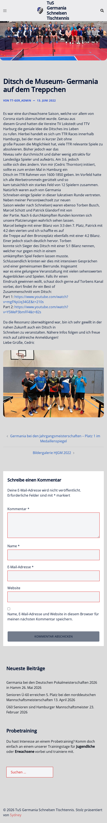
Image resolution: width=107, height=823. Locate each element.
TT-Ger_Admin (20, 100)
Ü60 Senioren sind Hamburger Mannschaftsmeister (47, 707)
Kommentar (18, 509)
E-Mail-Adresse (20, 567)
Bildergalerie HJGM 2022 (52, 452)
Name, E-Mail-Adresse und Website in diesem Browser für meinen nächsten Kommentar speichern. (53, 616)
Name (13, 546)
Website (13, 588)
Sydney (15, 815)
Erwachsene (24, 751)
